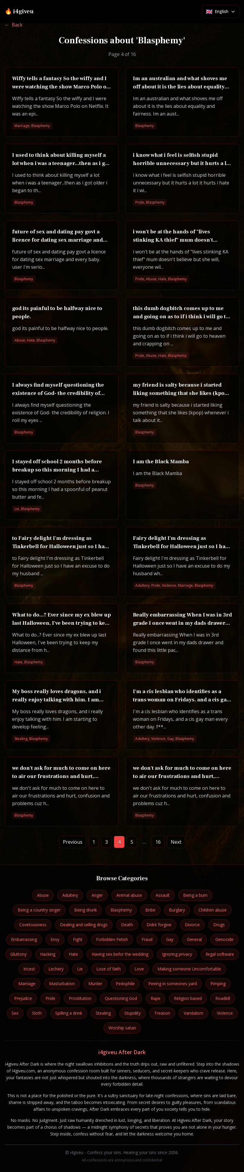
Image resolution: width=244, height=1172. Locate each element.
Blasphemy (121, 910)
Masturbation (62, 983)
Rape (155, 998)
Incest (29, 969)
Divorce (192, 924)
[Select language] (220, 11)
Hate (73, 954)
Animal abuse (129, 895)
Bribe (150, 910)
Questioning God (121, 998)
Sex (15, 1013)
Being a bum (195, 895)
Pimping (218, 983)
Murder (95, 983)
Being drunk (85, 910)
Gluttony (18, 954)
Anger (97, 895)
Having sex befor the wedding (120, 954)
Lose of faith (108, 969)
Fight (77, 939)
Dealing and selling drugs (84, 924)
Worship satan (122, 1028)
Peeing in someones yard (172, 983)
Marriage (26, 983)
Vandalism (193, 1013)
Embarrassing (24, 939)
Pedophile (125, 983)
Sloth (37, 1013)
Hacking (47, 954)
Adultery (70, 895)
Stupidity (132, 1013)
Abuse (43, 895)
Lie (80, 969)
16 (158, 842)
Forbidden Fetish (112, 939)
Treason (162, 1013)
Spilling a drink (68, 1013)
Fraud (146, 939)
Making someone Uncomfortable (189, 969)
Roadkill (222, 998)
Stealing (103, 1013)
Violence (225, 1013)
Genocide (224, 939)
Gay (169, 939)
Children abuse (213, 910)
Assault (163, 895)
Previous (72, 842)
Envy (55, 939)
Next (176, 842)
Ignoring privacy (177, 954)
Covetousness (32, 924)
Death (127, 924)
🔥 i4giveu (19, 11)
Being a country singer (39, 910)
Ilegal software (220, 954)
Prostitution (80, 998)
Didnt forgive (159, 924)
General (194, 939)
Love (139, 969)
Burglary (177, 910)
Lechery (56, 969)
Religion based (188, 998)
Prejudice (23, 998)
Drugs (219, 924)
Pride (50, 998)
